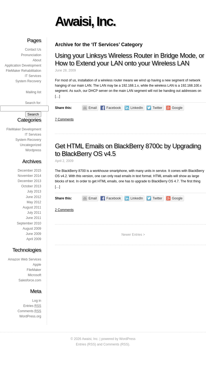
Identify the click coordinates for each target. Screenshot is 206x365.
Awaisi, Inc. (85, 21)
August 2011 (32, 207)
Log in (36, 301)
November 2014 (29, 176)
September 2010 (29, 223)
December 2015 (29, 170)
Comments (29, 311)
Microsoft (34, 275)
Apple (37, 265)
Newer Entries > (133, 235)
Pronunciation (31, 55)
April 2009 (33, 239)
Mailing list (33, 92)
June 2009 (33, 234)
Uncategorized (30, 145)
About (37, 60)
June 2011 (33, 218)
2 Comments (64, 210)
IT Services (33, 76)
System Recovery (28, 81)
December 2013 (29, 181)
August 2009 (32, 228)
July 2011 (34, 213)
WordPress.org (30, 316)
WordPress (127, 339)
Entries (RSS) (86, 344)
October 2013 (31, 186)
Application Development (23, 65)
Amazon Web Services (24, 259)
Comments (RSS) (116, 344)
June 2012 (33, 197)
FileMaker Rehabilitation (23, 71)
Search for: (33, 103)
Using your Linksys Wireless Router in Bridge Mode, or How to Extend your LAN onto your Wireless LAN (129, 59)
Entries (32, 306)
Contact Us (33, 49)
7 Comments (64, 119)
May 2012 (34, 202)
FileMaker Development (23, 129)
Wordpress (33, 150)
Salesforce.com (29, 280)
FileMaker (34, 270)
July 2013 (34, 191)
